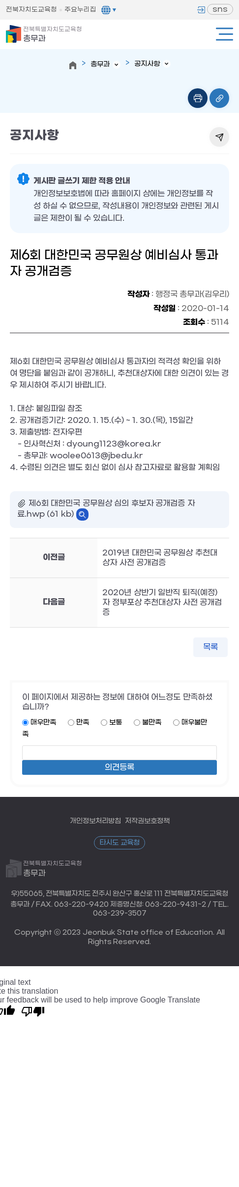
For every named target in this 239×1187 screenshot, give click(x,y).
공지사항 (147, 64)
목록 (210, 647)
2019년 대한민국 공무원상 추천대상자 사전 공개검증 (159, 557)
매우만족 (43, 722)
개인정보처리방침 (95, 821)
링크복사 (219, 98)
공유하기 (219, 137)
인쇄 (198, 98)
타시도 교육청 (119, 843)
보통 (115, 722)
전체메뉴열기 (224, 34)
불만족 (151, 722)
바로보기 (82, 514)
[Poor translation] (33, 1010)
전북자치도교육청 (31, 9)
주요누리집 (80, 9)
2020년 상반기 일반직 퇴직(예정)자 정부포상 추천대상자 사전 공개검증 (162, 602)
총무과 (52, 34)
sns (220, 9)
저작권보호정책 (147, 821)
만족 (82, 722)
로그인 (201, 9)
